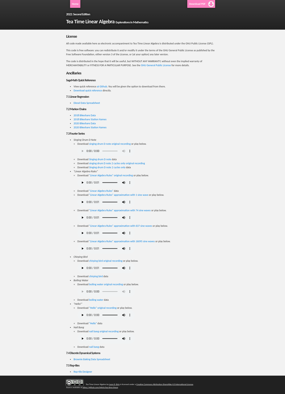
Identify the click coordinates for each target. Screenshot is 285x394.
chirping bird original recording (106, 260)
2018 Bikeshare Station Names (90, 119)
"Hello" (93, 323)
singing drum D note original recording (110, 143)
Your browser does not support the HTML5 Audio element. (106, 151)
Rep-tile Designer (83, 371)
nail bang (94, 347)
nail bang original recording (104, 331)
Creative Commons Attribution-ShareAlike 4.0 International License (164, 384)
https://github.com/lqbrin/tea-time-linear (100, 387)
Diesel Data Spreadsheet (87, 103)
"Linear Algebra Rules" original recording (111, 175)
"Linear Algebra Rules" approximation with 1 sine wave (118, 195)
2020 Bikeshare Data (85, 123)
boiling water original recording (106, 284)
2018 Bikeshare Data (85, 115)
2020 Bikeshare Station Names (90, 127)
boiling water (96, 299)
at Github (102, 86)
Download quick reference (88, 90)
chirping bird (96, 276)
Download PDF (197, 4)
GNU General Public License (156, 65)
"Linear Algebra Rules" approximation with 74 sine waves (120, 210)
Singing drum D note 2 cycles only (107, 167)
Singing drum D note (100, 159)
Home (75, 4)
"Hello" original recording (103, 308)
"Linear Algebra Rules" (101, 191)
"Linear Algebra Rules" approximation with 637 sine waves (120, 225)
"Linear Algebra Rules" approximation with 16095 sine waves (122, 241)
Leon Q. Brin (114, 384)
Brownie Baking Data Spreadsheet (92, 359)
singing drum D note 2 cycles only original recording (117, 163)
